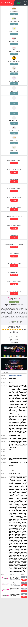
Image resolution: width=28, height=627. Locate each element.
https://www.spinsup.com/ (15, 375)
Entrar (24, 4)
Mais (24, 582)
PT (19, 3)
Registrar (24, 1)
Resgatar (14, 163)
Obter (24, 579)
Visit (14, 14)
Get (14, 256)
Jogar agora (14, 302)
